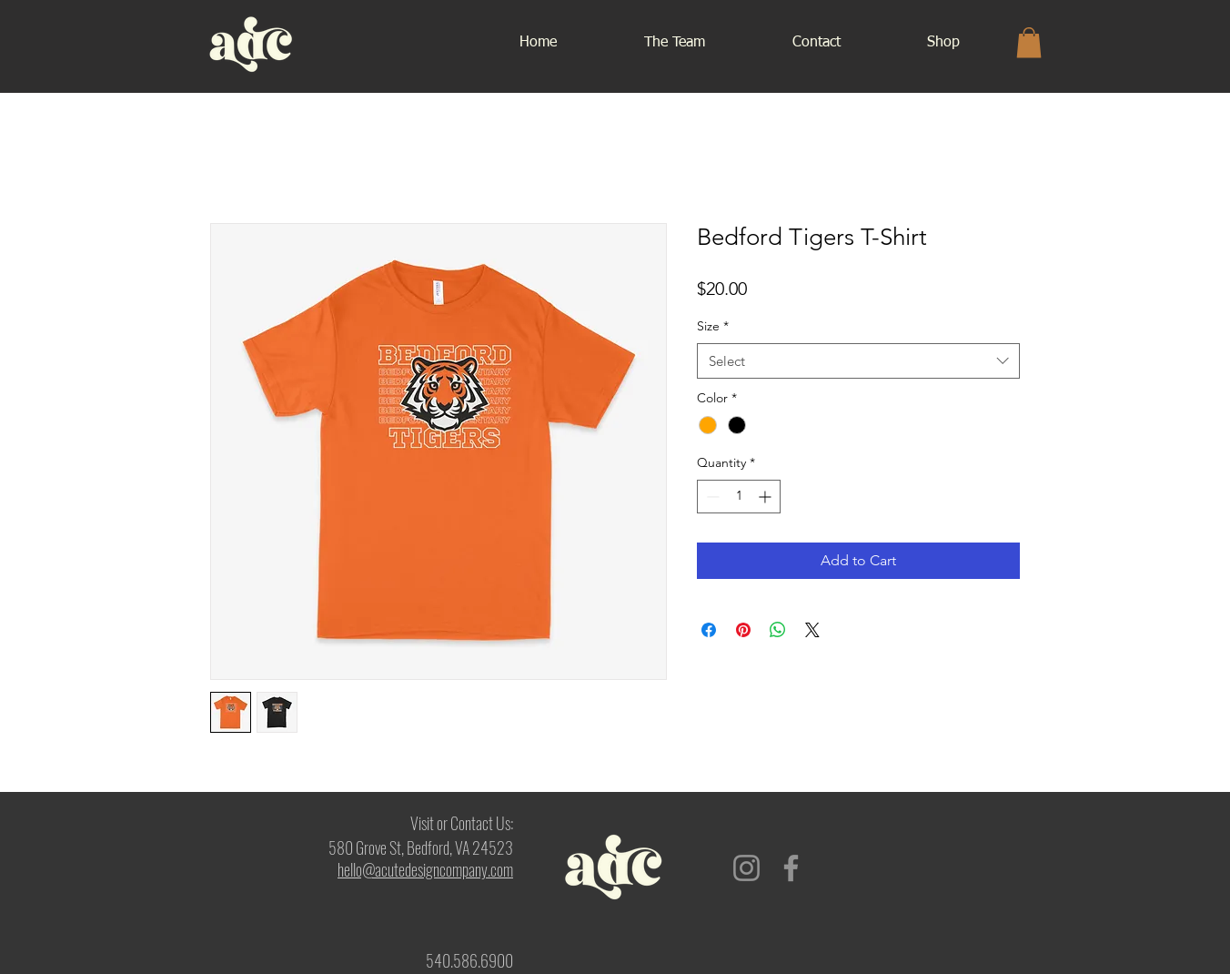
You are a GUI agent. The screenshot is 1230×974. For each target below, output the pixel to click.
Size (713, 326)
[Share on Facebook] (709, 630)
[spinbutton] (738, 496)
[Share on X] (812, 630)
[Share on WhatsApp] (778, 630)
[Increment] (766, 496)
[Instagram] (746, 868)
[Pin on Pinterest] (743, 630)
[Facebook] (791, 868)
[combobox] (858, 361)
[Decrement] (711, 496)
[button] (1029, 42)
